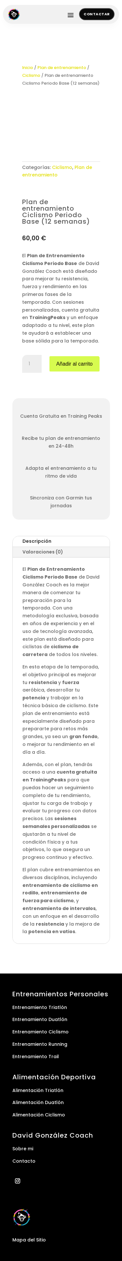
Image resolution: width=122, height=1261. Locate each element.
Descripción (36, 541)
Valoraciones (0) (42, 552)
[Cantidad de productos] (32, 364)
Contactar (97, 14)
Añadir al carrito (74, 364)
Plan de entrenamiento (61, 67)
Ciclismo (31, 75)
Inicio (27, 67)
